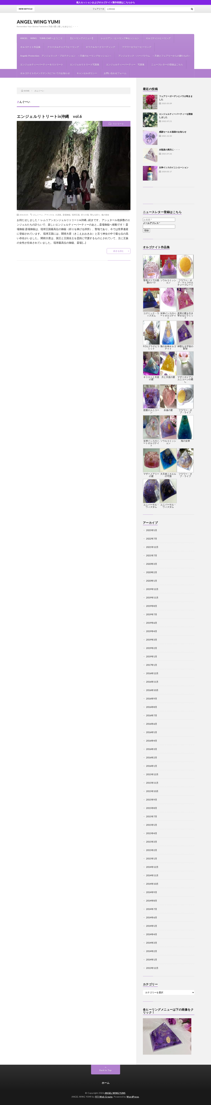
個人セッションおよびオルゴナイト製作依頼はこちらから (105, 2)
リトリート (118, 123)
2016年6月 (151, 723)
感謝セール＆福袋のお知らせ (172, 131)
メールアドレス (151, 223)
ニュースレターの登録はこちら (167, 64)
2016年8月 (151, 707)
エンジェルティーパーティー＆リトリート (41, 64)
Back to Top (105, 1070)
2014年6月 (151, 917)
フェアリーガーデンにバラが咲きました (112, 9)
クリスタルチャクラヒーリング (63, 47)
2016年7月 (151, 715)
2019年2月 (151, 648)
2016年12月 (152, 673)
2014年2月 (151, 951)
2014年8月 (151, 900)
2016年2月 (151, 757)
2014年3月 (151, 942)
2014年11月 (152, 875)
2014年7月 (151, 909)
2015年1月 (151, 858)
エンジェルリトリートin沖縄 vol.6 (49, 116)
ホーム (105, 1082)
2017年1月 (151, 664)
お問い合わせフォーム (115, 73)
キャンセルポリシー (87, 73)
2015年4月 (151, 833)
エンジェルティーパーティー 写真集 (125, 64)
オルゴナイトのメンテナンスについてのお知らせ (45, 73)
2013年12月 (152, 968)
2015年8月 (151, 808)
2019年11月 (152, 597)
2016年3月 (151, 749)
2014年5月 (151, 925)
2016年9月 (151, 698)
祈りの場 (85, 215)
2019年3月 (151, 639)
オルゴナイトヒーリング (158, 38)
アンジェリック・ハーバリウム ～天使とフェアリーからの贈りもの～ (154, 55)
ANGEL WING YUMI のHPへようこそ (41, 38)
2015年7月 (151, 816)
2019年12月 (152, 589)
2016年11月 (152, 681)
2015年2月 (151, 850)
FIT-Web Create (104, 1096)
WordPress (133, 1096)
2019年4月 (151, 631)
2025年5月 (151, 530)
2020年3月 (151, 563)
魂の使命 (105, 215)
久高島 (58, 215)
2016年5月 (151, 732)
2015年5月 (151, 824)
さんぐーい (38, 215)
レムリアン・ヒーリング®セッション (120, 38)
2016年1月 (151, 766)
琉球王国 (76, 215)
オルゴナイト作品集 (30, 47)
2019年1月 (151, 656)
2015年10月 (152, 791)
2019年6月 (151, 622)
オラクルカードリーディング (100, 47)
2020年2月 (151, 572)
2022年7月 (151, 538)
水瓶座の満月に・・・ (169, 149)
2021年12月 (152, 547)
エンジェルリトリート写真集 (84, 64)
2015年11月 (152, 782)
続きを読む (118, 251)
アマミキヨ (49, 215)
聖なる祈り (95, 215)
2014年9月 (151, 892)
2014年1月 (151, 959)
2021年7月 (151, 555)
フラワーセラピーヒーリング (136, 47)
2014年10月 (152, 883)
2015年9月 (151, 799)
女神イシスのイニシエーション (173, 167)
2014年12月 (152, 867)
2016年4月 (151, 740)
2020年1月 (151, 580)
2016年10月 (152, 690)
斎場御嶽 (66, 215)
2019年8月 (151, 606)
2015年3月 (151, 841)
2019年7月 (151, 614)
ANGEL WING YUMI (38, 21)
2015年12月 (152, 774)
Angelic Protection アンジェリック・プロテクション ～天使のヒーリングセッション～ (66, 55)
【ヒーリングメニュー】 (81, 38)
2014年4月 (151, 934)
